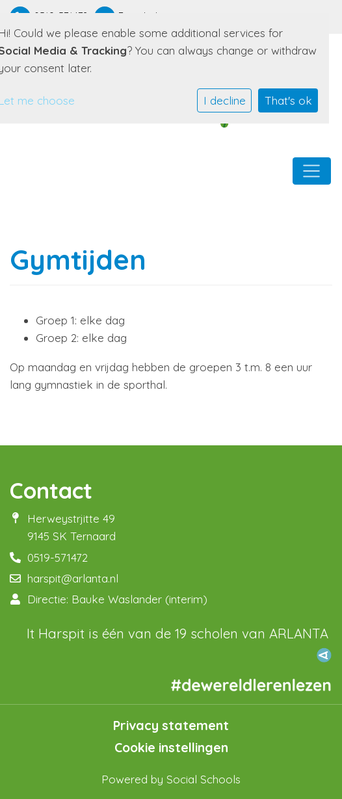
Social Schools (203, 779)
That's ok (288, 100)
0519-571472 (57, 557)
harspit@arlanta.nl (72, 578)
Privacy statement (171, 725)
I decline (225, 100)
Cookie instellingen (171, 747)
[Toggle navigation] (312, 171)
